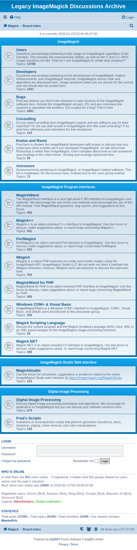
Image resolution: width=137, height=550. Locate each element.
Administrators (24, 501)
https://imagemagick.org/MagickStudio (95, 377)
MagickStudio (28, 370)
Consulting (26, 119)
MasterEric (9, 520)
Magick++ (24, 220)
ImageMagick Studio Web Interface (68, 362)
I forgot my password (15, 461)
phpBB (53, 539)
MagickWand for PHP (35, 282)
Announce (25, 166)
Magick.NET (27, 341)
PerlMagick (26, 239)
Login (6, 441)
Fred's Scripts (28, 418)
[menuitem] (15, 17)
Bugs (21, 97)
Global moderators (48, 501)
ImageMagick (68, 42)
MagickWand (27, 195)
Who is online (12, 471)
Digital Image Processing (68, 392)
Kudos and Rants (31, 140)
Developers (26, 72)
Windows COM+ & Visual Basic (43, 304)
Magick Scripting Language (40, 323)
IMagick (23, 257)
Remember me (85, 461)
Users (21, 50)
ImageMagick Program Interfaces (68, 187)
